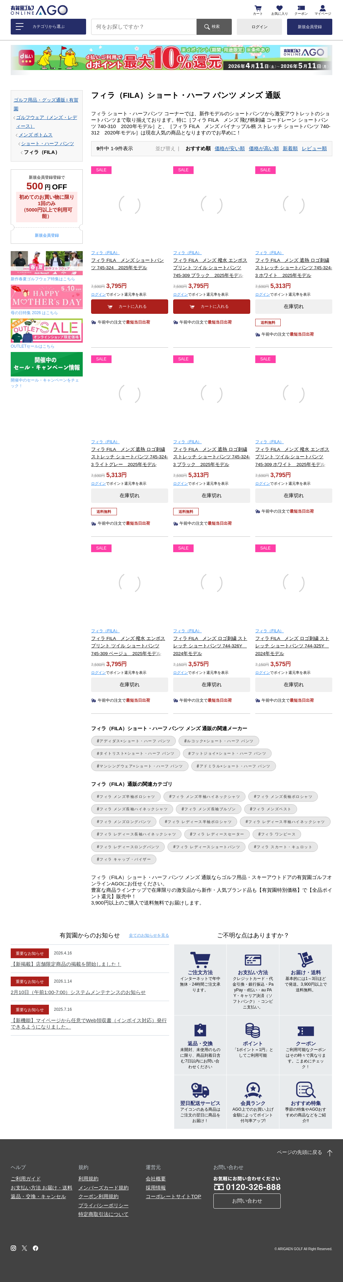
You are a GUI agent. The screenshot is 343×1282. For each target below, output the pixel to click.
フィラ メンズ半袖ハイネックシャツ (206, 797)
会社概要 (156, 1178)
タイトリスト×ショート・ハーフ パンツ (137, 753)
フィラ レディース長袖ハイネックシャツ (137, 834)
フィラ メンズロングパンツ (125, 822)
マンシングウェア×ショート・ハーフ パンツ (141, 766)
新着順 (290, 148)
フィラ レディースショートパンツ (208, 847)
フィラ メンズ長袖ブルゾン (210, 809)
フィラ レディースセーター (218, 834)
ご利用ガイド (26, 1178)
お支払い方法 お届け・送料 (41, 1187)
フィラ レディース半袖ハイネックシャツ (286, 822)
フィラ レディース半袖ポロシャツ (199, 822)
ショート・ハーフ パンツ (47, 143)
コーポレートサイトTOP (173, 1196)
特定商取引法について (103, 1214)
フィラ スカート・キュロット (285, 847)
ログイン (260, 26)
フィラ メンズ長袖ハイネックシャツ (133, 809)
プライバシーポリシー (103, 1205)
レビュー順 (314, 148)
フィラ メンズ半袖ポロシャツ (127, 797)
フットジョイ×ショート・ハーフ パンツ (229, 753)
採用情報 (156, 1187)
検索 (216, 26)
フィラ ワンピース (278, 834)
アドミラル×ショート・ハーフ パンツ (235, 766)
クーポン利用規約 (98, 1196)
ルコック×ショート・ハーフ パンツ (220, 741)
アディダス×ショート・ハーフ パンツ (134, 741)
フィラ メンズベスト (272, 809)
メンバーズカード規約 (103, 1187)
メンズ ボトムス (36, 134)
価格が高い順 (264, 148)
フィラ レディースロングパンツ (129, 847)
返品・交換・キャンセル (38, 1196)
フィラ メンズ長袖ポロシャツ (285, 797)
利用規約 (88, 1178)
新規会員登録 (310, 26)
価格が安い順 (230, 148)
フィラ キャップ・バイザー (125, 859)
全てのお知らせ (149, 935)
